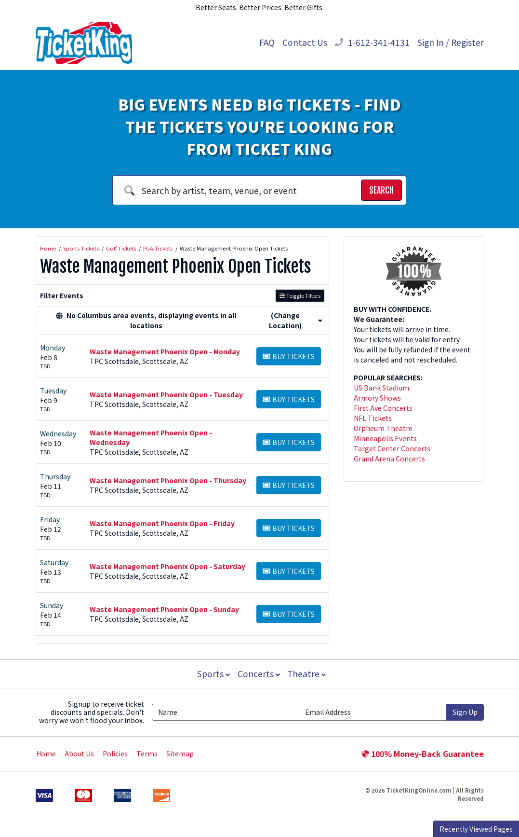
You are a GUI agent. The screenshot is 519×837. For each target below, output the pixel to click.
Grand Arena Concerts (389, 458)
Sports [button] (212, 674)
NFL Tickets (373, 418)
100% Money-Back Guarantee (422, 753)
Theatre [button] (307, 674)
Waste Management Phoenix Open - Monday (165, 351)
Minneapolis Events (385, 438)
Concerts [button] (258, 674)
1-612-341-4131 (372, 42)
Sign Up (465, 712)
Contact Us (304, 42)
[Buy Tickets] (288, 356)
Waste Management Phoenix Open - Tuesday (166, 394)
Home (46, 753)
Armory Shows (377, 398)
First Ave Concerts (383, 408)
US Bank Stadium (381, 387)
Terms (147, 753)
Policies (115, 753)
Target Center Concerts (392, 448)
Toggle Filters (299, 295)
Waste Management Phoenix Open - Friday (162, 523)
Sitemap (180, 753)
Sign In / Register (450, 42)
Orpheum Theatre (383, 428)
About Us (79, 753)
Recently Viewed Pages (476, 829)
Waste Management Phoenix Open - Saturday (167, 566)
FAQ (267, 42)
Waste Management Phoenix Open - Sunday (164, 609)
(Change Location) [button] (295, 320)
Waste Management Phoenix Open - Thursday (168, 480)
